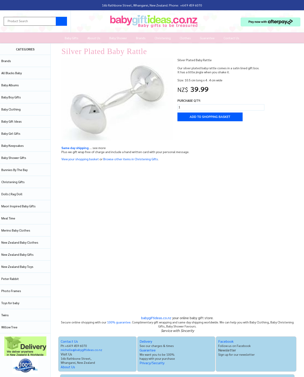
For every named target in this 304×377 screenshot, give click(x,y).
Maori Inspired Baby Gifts (18, 206)
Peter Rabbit (10, 279)
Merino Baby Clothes (15, 230)
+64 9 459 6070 (191, 5)
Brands (141, 38)
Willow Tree (9, 327)
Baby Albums (10, 85)
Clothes (185, 38)
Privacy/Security (152, 362)
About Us (93, 38)
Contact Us (231, 38)
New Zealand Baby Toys (17, 266)
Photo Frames (11, 291)
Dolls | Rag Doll (11, 194)
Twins (5, 315)
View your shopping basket (80, 159)
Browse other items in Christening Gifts (130, 159)
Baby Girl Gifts (10, 133)
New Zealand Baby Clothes (19, 242)
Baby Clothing (11, 109)
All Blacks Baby (11, 73)
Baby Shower (118, 38)
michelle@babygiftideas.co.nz (81, 350)
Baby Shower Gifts (13, 158)
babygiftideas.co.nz (156, 317)
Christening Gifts (13, 182)
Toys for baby (10, 303)
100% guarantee (119, 322)
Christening (163, 38)
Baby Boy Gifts (11, 97)
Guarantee (207, 38)
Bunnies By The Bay (14, 170)
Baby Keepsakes (12, 145)
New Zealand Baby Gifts (17, 254)
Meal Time (8, 218)
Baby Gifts (71, 38)
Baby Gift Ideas (11, 121)
